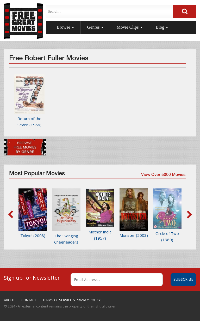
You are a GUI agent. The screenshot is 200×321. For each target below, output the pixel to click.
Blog (162, 27)
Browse (65, 27)
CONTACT (28, 300)
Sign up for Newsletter (32, 277)
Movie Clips (129, 27)
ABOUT (9, 300)
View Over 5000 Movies (163, 175)
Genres (95, 27)
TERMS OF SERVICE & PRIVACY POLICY (72, 300)
